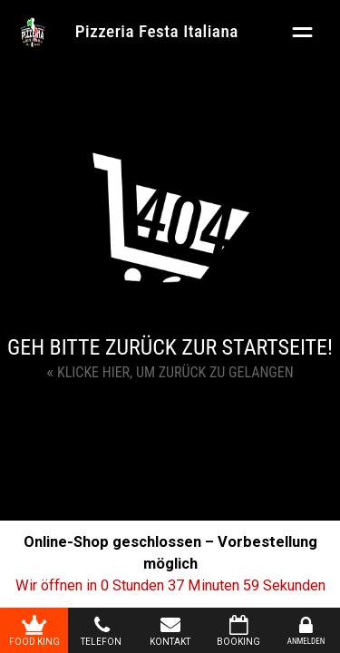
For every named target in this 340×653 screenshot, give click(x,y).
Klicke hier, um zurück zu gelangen (169, 371)
